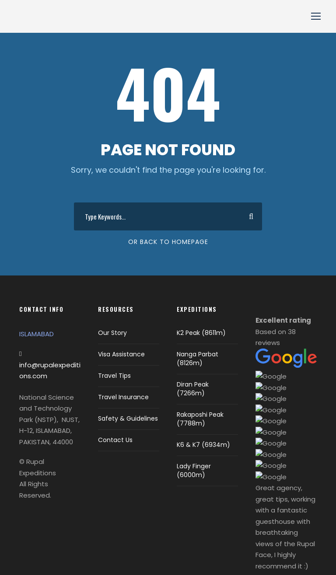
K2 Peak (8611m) (201, 332)
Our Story (112, 332)
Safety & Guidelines (128, 418)
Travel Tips (114, 375)
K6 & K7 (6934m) (203, 444)
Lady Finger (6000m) (194, 470)
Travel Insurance (123, 397)
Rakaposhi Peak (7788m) (200, 419)
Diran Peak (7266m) (193, 388)
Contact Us (115, 440)
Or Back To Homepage (168, 241)
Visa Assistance (121, 354)
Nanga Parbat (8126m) (197, 358)
